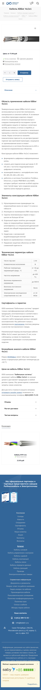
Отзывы (20, 529)
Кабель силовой (20, 550)
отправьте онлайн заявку (12, 392)
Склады (20, 516)
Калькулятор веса (11, 61)
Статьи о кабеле (20, 605)
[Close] (37, 664)
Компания (20, 513)
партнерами (19, 324)
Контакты (20, 538)
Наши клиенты (20, 532)
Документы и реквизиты (20, 583)
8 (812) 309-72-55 (21, 618)
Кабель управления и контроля (20, 553)
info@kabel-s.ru (22, 623)
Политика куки (20, 601)
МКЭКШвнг (11, 357)
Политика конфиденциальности (20, 598)
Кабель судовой (20, 556)
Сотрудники (20, 523)
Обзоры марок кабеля (20, 608)
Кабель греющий (20, 568)
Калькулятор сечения (12, 64)
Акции (20, 535)
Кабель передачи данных (20, 565)
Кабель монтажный (21, 559)
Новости (20, 519)
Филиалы (20, 541)
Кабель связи (20, 562)
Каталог (20, 546)
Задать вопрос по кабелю (20, 589)
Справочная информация (20, 580)
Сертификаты (20, 526)
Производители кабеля (20, 592)
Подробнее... (33, 684)
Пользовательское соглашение (20, 595)
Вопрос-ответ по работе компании (20, 586)
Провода (20, 571)
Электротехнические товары (20, 574)
